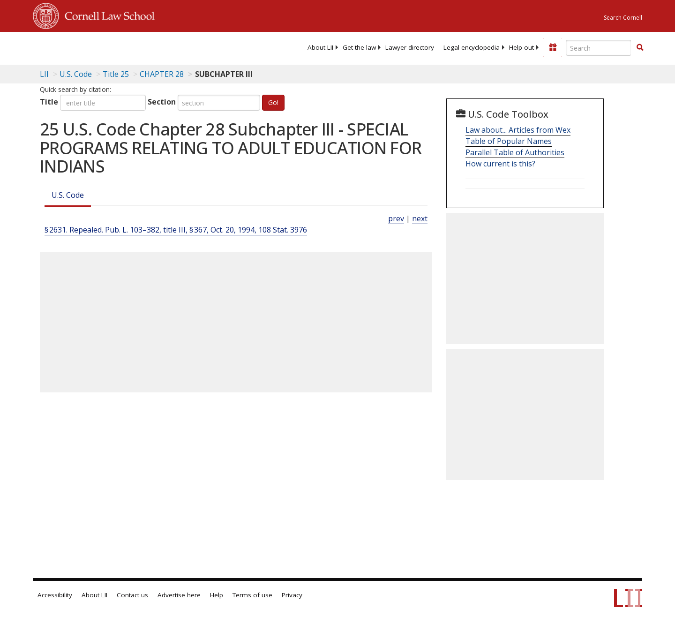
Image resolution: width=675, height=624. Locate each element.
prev (396, 218)
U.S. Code (68, 195)
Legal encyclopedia (471, 47)
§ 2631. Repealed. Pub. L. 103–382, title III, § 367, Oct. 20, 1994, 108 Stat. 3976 (176, 230)
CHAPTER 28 (162, 74)
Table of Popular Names (508, 141)
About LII (320, 47)
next (420, 218)
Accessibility (55, 595)
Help (216, 595)
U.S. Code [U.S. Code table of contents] (76, 74)
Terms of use (252, 595)
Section (162, 102)
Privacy (292, 595)
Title (49, 102)
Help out (521, 47)
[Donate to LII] (552, 47)
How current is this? (500, 163)
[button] (640, 47)
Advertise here (179, 595)
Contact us (132, 595)
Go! (273, 102)
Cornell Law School (107, 14)
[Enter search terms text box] (598, 48)
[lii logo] (138, 47)
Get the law (359, 47)
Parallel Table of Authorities (514, 152)
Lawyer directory (409, 47)
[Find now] (640, 47)
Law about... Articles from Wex (517, 130)
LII (44, 74)
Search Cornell (623, 18)
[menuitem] (320, 47)
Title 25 (116, 74)
